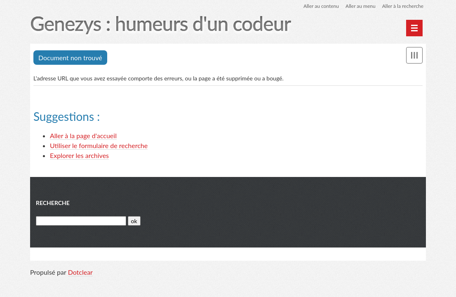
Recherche (53, 202)
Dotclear (80, 272)
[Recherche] (81, 221)
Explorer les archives (79, 155)
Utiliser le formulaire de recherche (99, 145)
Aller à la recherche (402, 6)
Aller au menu (361, 6)
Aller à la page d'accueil (83, 135)
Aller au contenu (321, 6)
